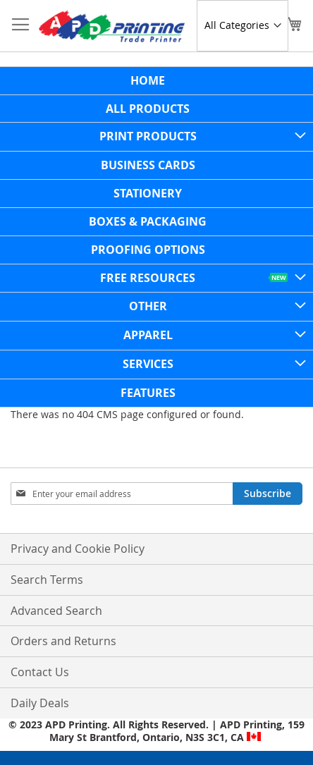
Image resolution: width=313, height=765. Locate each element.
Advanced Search (56, 610)
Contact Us (40, 672)
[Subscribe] (267, 493)
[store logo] (112, 26)
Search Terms (47, 579)
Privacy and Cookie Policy (78, 548)
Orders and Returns (63, 641)
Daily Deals (40, 703)
